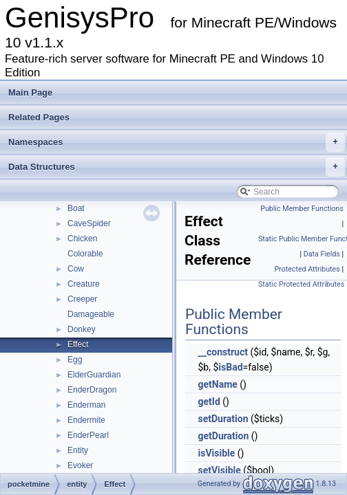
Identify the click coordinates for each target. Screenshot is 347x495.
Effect (77, 344)
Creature (83, 284)
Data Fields (322, 254)
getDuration (223, 435)
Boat (76, 208)
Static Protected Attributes (301, 284)
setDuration (223, 418)
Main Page (30, 92)
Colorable (85, 253)
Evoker (80, 465)
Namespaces (176, 142)
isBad (230, 367)
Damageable (90, 314)
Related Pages (39, 117)
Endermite (86, 420)
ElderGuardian (93, 375)
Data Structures (176, 167)
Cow (75, 269)
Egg (74, 359)
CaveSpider (89, 223)
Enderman (86, 405)
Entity (77, 450)
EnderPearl (88, 435)
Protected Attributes (306, 269)
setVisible (219, 470)
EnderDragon (91, 390)
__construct (222, 352)
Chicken (82, 238)
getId (209, 401)
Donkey (81, 329)
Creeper (82, 299)
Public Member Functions (302, 208)
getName (217, 384)
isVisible (216, 453)
